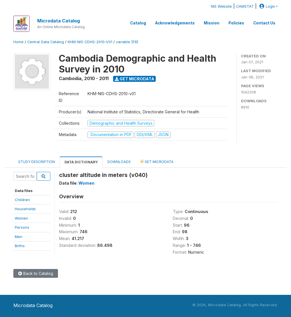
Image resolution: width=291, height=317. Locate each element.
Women (21, 218)
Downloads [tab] (119, 162)
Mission (211, 23)
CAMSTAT (245, 6)
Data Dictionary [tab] (81, 162)
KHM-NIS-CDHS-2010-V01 (90, 42)
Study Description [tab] (36, 162)
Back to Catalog (35, 273)
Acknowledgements (175, 23)
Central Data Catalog (45, 42)
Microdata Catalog (58, 21)
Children (22, 199)
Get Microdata (134, 78)
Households (25, 209)
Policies (236, 23)
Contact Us (264, 23)
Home (18, 42)
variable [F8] (127, 42)
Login (266, 6)
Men (18, 236)
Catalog (138, 23)
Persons (22, 227)
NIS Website (221, 6)
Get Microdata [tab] (156, 161)
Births (20, 245)
